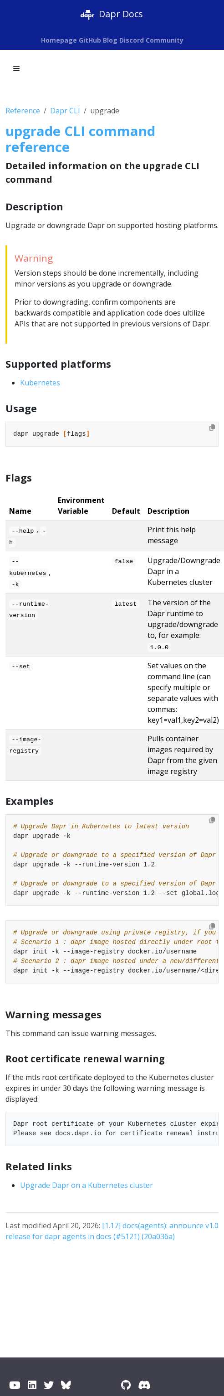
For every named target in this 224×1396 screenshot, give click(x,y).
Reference (22, 111)
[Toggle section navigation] (16, 68)
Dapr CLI (65, 111)
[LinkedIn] (32, 1384)
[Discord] (144, 1384)
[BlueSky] (66, 1384)
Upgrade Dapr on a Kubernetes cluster (86, 1185)
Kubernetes (40, 383)
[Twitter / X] (49, 1384)
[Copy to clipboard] (212, 428)
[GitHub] (126, 1384)
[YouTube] (14, 1384)
